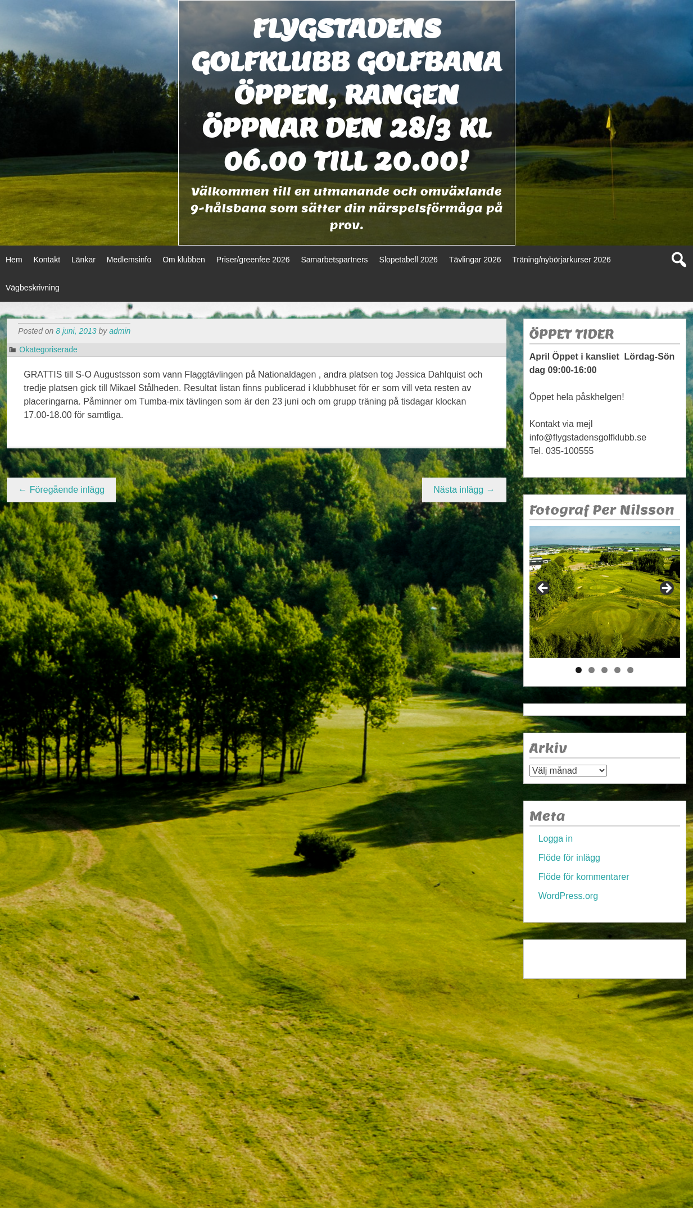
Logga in (555, 838)
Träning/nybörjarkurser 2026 (561, 259)
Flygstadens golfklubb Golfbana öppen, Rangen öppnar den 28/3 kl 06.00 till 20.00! (347, 95)
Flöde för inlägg (569, 857)
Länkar (83, 259)
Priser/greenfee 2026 (253, 259)
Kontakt (47, 259)
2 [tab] (591, 670)
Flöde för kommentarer (583, 877)
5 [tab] (630, 670)
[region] (604, 592)
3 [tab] (604, 670)
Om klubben (183, 259)
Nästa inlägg (464, 489)
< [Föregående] (543, 588)
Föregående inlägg (61, 489)
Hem (14, 259)
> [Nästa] (666, 588)
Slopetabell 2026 (408, 259)
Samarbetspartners (334, 259)
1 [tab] (579, 670)
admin (119, 330)
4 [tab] (617, 670)
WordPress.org (568, 896)
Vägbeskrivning (33, 287)
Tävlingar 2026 (475, 259)
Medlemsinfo (129, 259)
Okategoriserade (48, 349)
